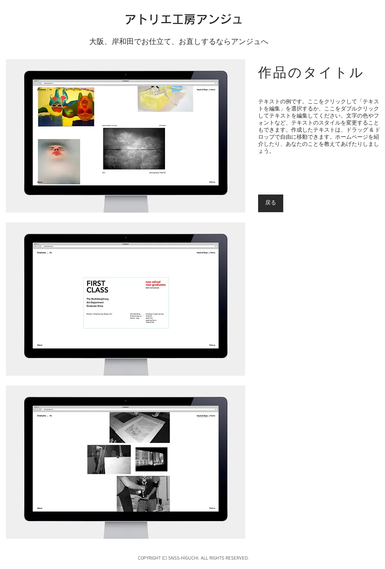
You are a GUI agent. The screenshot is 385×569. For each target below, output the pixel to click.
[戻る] (270, 203)
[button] (125, 136)
